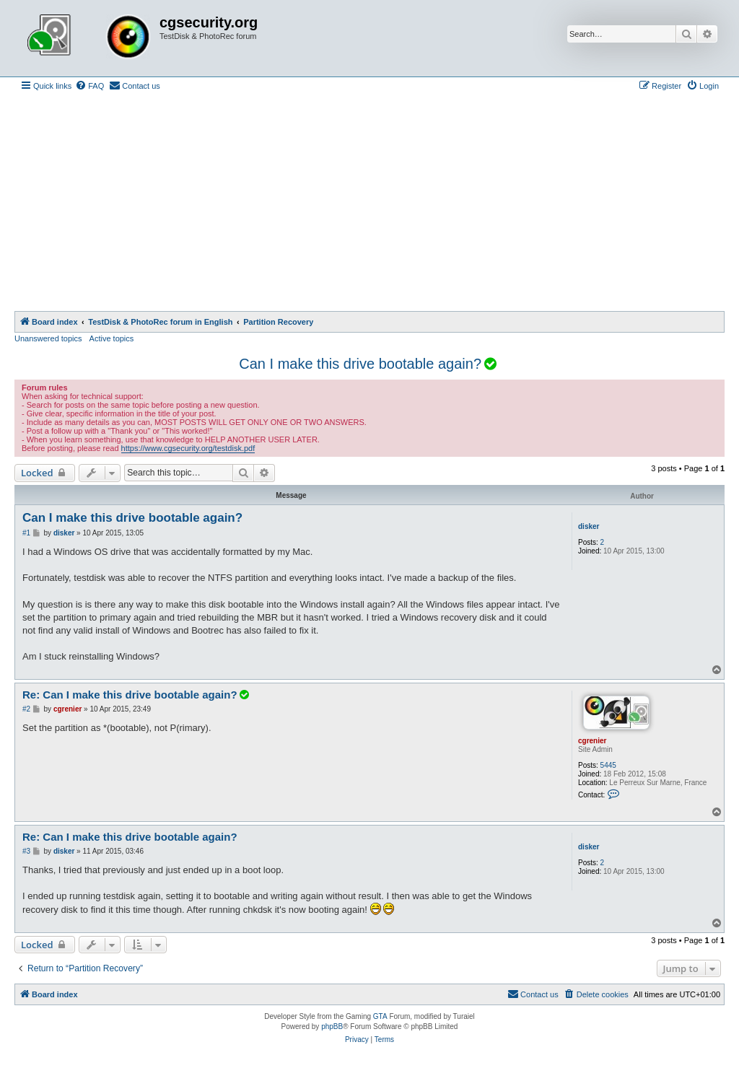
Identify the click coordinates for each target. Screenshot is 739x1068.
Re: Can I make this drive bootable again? (136, 694)
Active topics (111, 338)
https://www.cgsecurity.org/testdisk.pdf (188, 448)
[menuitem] (89, 86)
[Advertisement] (369, 203)
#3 (26, 851)
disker (588, 526)
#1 (26, 533)
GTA (380, 1016)
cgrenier (592, 741)
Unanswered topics (48, 338)
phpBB (332, 1026)
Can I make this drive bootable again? (360, 364)
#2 (26, 709)
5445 (608, 765)
